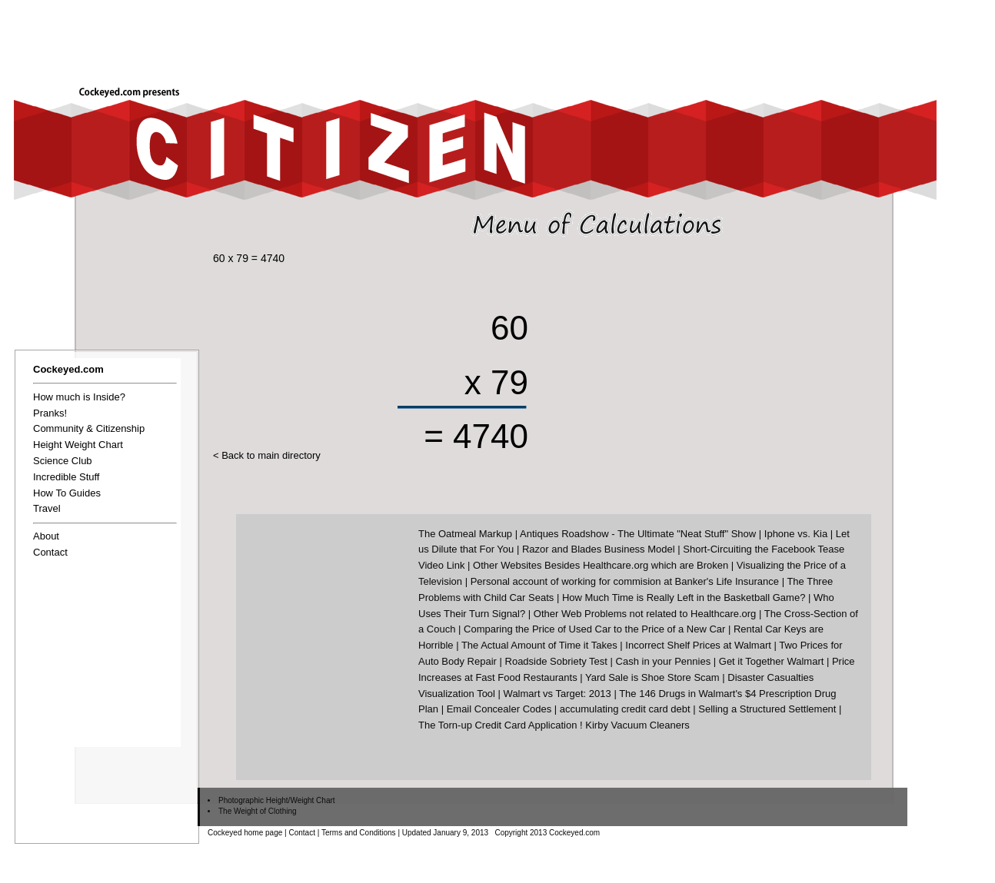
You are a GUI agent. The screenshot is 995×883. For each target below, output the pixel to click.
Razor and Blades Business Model (598, 549)
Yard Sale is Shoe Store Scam (652, 677)
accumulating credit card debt (625, 709)
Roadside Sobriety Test (556, 661)
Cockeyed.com (68, 369)
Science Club (62, 460)
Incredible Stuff (66, 477)
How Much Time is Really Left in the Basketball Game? (683, 597)
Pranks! (50, 413)
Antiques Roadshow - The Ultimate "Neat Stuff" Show (638, 533)
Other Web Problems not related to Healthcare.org (645, 613)
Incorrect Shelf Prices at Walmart (698, 645)
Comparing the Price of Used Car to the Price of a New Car (594, 629)
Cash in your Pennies (663, 661)
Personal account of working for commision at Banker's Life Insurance (625, 581)
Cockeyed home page (245, 832)
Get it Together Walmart (771, 661)
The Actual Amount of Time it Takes (539, 645)
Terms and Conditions (358, 832)
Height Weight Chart (78, 444)
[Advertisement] (715, 36)
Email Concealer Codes (499, 709)
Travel (47, 508)
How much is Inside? (79, 397)
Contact (50, 552)
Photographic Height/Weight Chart (276, 800)
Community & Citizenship (89, 428)
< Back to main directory (267, 455)
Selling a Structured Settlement (767, 709)
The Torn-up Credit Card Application (497, 725)
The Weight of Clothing (257, 811)
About (46, 536)
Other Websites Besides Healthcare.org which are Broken (600, 565)
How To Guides (67, 493)
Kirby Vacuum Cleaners (637, 725)
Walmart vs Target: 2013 (557, 693)
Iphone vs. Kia (795, 533)
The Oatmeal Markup (465, 533)
